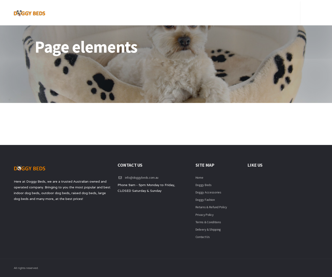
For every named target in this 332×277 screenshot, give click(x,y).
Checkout (278, 11)
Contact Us (236, 11)
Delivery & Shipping (208, 229)
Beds (215, 11)
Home (198, 11)
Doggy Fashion (205, 200)
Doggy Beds (204, 185)
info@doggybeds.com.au (141, 177)
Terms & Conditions (208, 222)
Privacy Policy (205, 215)
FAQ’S (257, 11)
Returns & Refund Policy (211, 207)
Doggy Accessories (208, 192)
